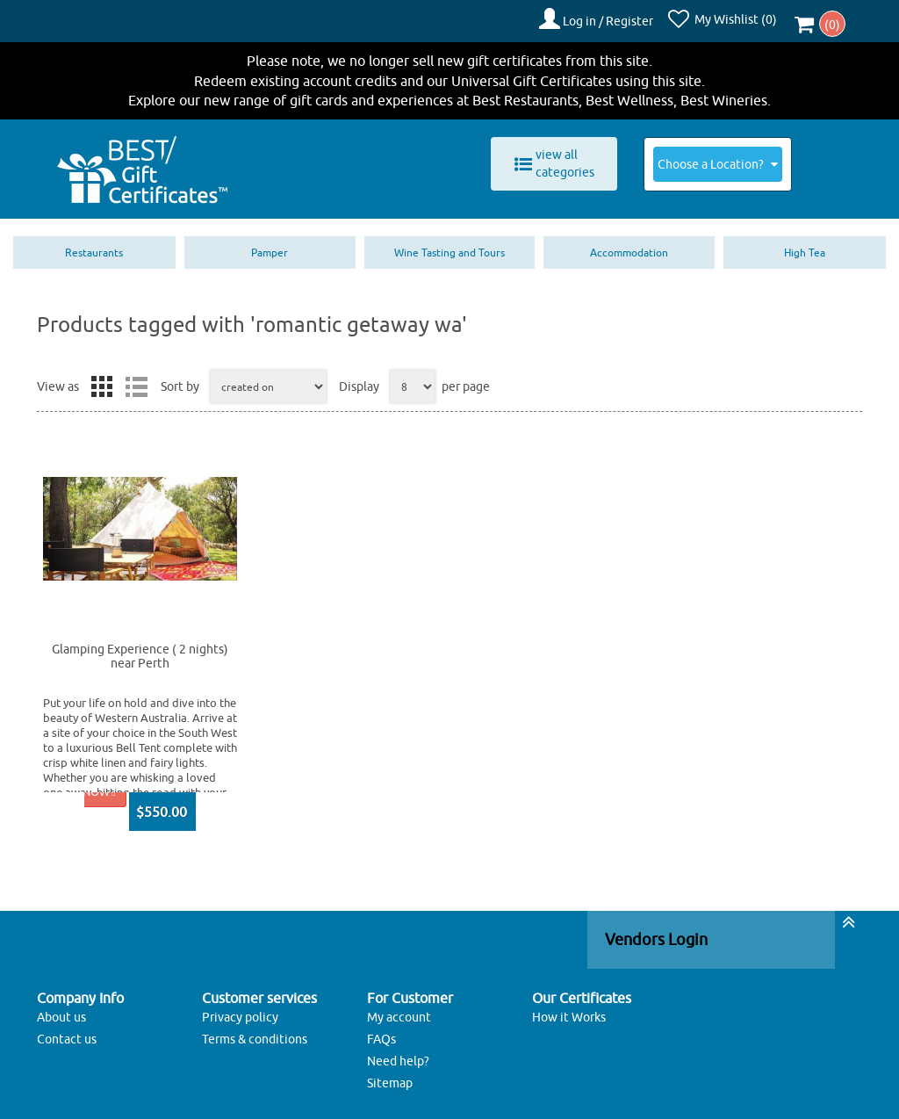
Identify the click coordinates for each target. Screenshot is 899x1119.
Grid (102, 381)
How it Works (569, 1011)
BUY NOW (84, 786)
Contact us (67, 1033)
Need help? (398, 1055)
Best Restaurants (525, 95)
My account (399, 1011)
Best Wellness (629, 95)
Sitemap (390, 1077)
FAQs (381, 1033)
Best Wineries (723, 95)
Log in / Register (616, 18)
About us (61, 1011)
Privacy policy (240, 1011)
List (136, 381)
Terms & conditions (254, 1033)
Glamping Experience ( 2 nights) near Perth (140, 651)
